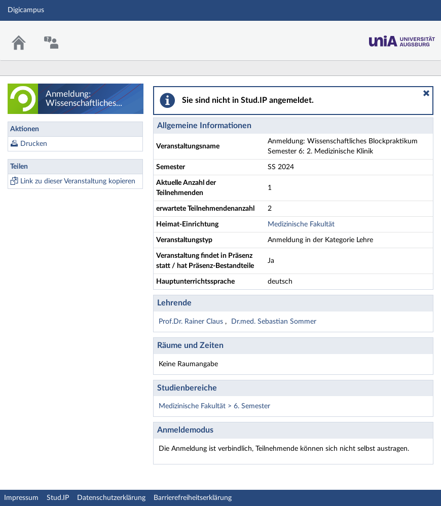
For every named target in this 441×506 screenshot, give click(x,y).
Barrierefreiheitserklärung (193, 497)
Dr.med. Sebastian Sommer (273, 321)
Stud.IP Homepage (402, 38)
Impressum (21, 497)
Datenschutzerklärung (111, 497)
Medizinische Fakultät (301, 224)
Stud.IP (58, 497)
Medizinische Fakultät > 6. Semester (214, 406)
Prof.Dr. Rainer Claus (192, 321)
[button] (426, 93)
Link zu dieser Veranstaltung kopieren (77, 181)
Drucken (33, 143)
